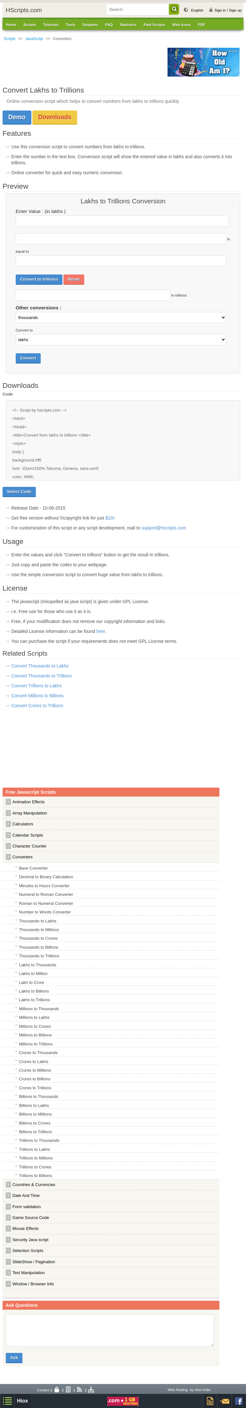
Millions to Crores (35, 1026)
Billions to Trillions (35, 1131)
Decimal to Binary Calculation (46, 876)
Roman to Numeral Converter (46, 903)
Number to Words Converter (45, 912)
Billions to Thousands (38, 1096)
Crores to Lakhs (33, 1061)
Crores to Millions (35, 1070)
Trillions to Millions (36, 1158)
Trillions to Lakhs (34, 1149)
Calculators (22, 824)
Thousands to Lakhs (37, 921)
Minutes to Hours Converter (44, 885)
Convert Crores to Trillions (37, 705)
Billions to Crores (34, 1123)
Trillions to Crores (35, 1167)
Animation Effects (28, 801)
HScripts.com (24, 10)
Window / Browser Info (33, 1283)
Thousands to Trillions (39, 956)
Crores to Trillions (35, 1087)
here (100, 631)
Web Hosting (178, 1390)
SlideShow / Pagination (33, 1261)
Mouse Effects (25, 1228)
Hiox (22, 1401)
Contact (43, 1390)
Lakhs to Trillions (34, 999)
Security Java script (30, 1239)
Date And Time (26, 1195)
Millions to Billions (35, 1035)
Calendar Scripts (27, 835)
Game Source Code (30, 1217)
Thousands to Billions (38, 947)
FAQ (109, 24)
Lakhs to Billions (34, 991)
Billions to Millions (35, 1114)
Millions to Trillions (36, 1044)
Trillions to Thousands (39, 1140)
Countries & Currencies (33, 1184)
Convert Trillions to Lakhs (36, 685)
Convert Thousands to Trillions (41, 675)
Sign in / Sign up (228, 10)
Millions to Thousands (39, 1008)
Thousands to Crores (38, 938)
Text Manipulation (28, 1272)
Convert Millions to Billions (37, 695)
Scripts (10, 39)
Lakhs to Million (33, 973)
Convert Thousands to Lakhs (40, 665)
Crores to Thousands (38, 1052)
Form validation (26, 1206)
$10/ (109, 517)
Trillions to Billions (35, 1175)
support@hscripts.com (163, 527)
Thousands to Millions (39, 929)
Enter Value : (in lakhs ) (41, 211)
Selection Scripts (27, 1250)
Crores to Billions (34, 1078)
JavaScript (34, 39)
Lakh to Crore (31, 982)
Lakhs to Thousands (37, 964)
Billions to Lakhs (34, 1105)
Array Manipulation (29, 813)
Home (11, 24)
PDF (201, 24)
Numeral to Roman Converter (46, 894)
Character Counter (29, 846)
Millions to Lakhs (34, 1017)
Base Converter (33, 868)
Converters (22, 857)
